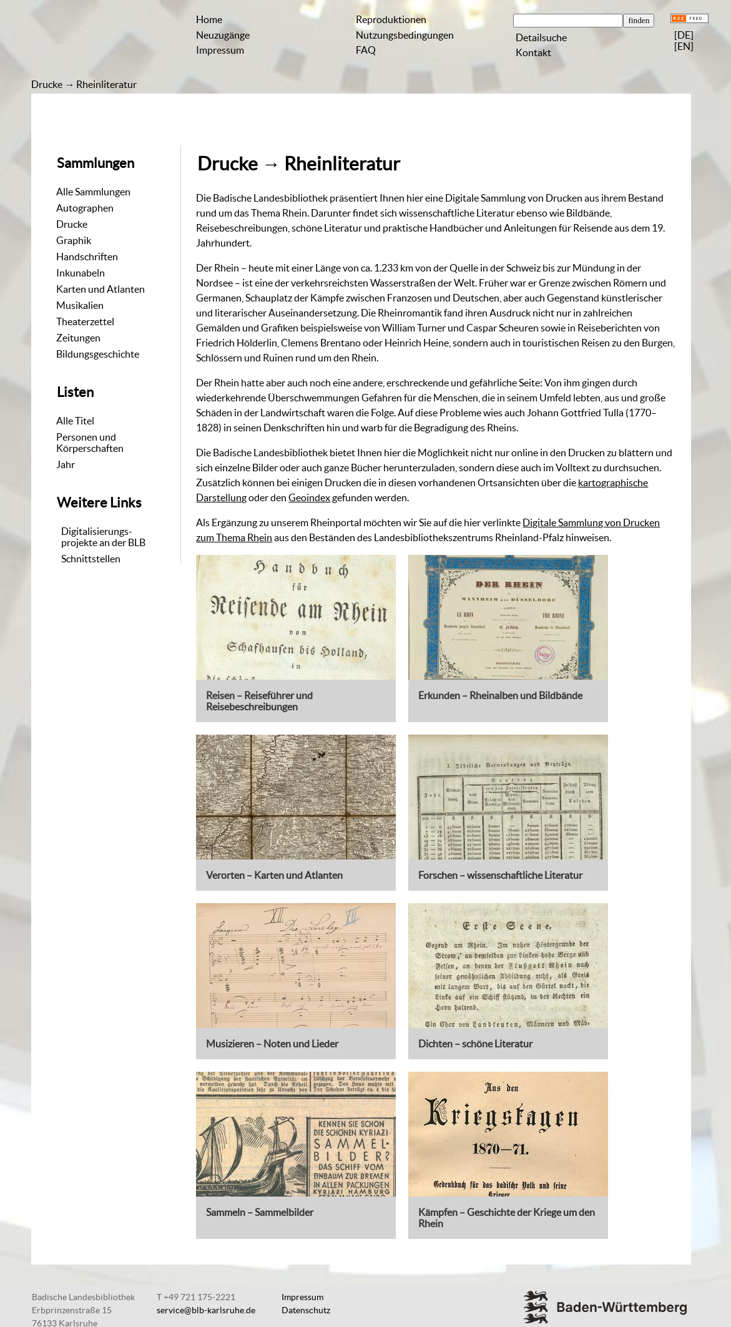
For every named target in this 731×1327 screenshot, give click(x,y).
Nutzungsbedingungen (405, 35)
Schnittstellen (90, 558)
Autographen (85, 207)
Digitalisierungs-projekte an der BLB (103, 537)
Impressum (220, 50)
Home (209, 19)
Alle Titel (75, 420)
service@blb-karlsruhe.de (206, 1310)
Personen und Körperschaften (90, 442)
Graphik (73, 240)
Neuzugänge (223, 35)
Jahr (65, 464)
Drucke (46, 84)
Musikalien (80, 305)
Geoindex (309, 497)
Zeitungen (78, 337)
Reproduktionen (391, 19)
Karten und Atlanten (100, 289)
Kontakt (533, 52)
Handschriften (87, 256)
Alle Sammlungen (93, 191)
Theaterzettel (85, 321)
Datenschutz (306, 1310)
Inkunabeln (80, 272)
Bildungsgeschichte (97, 354)
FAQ (366, 50)
